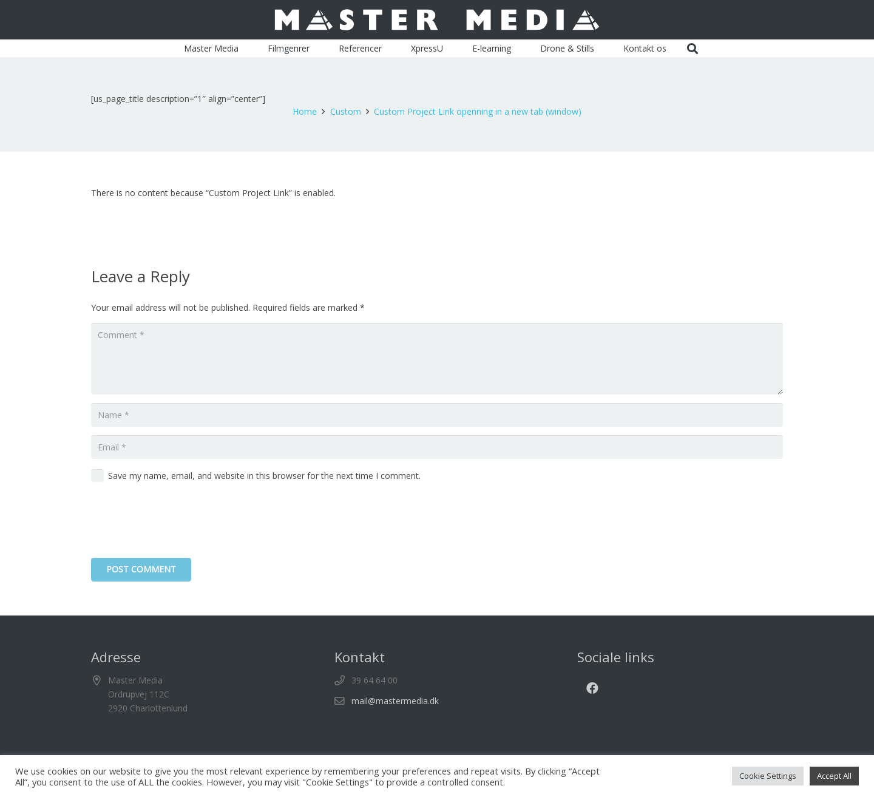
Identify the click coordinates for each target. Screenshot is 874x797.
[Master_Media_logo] (437, 19)
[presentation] (183, 522)
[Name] (437, 415)
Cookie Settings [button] (767, 775)
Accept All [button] (834, 775)
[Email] (437, 447)
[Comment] (437, 359)
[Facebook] (592, 688)
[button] (693, 48)
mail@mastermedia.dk (395, 701)
